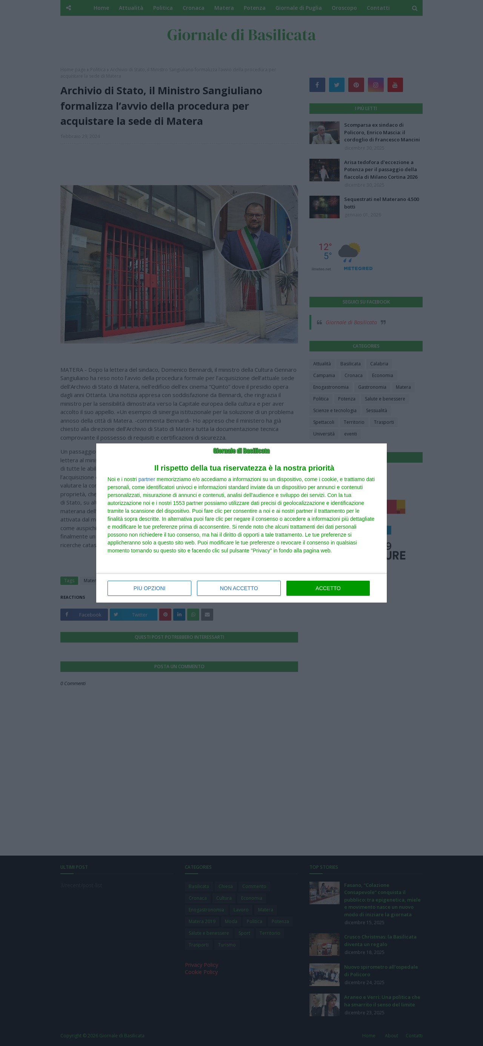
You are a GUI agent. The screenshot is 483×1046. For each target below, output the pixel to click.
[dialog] (241, 523)
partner (146, 479)
